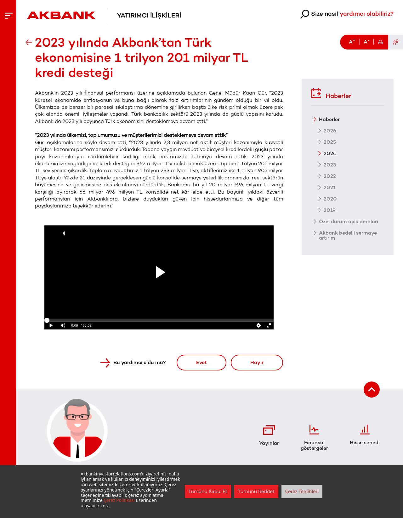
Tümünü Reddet (256, 491)
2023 (330, 164)
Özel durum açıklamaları (348, 221)
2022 (330, 176)
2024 (330, 153)
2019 (330, 210)
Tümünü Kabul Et (208, 491)
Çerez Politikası (119, 500)
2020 (330, 198)
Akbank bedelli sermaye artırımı (348, 235)
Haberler (331, 93)
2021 (330, 187)
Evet (201, 362)
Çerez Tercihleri (302, 491)
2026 (330, 130)
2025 (330, 142)
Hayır (257, 362)
